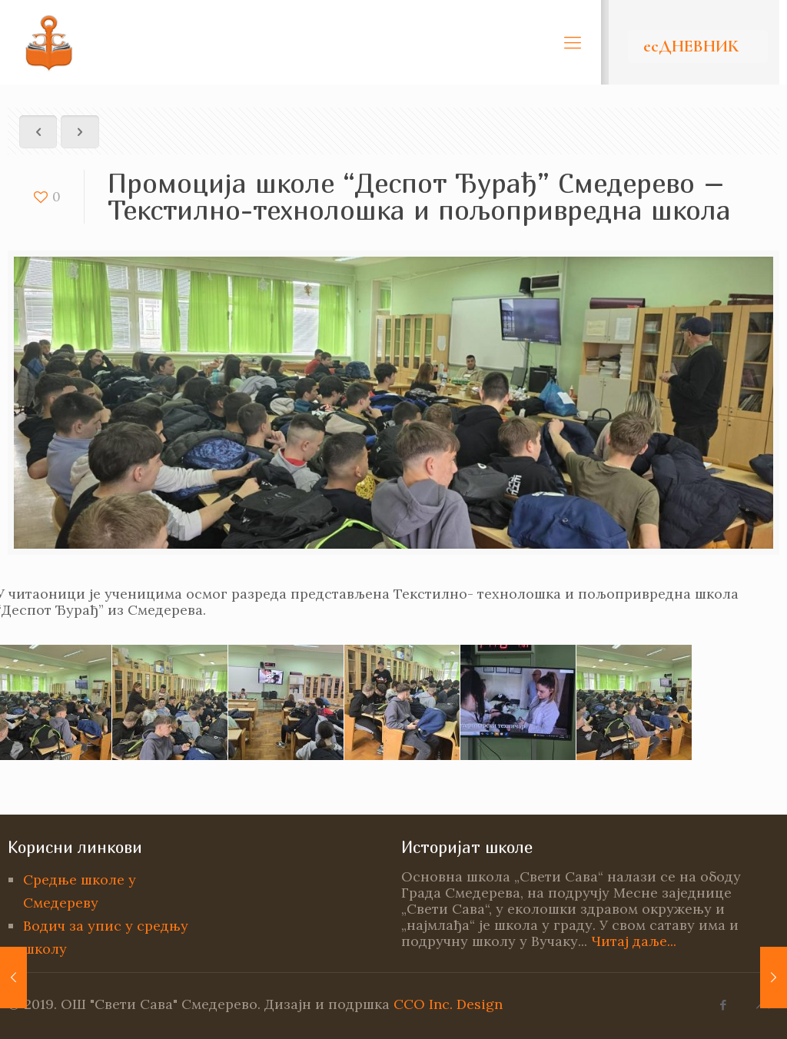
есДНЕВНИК (691, 46)
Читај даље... (633, 941)
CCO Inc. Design (448, 1004)
